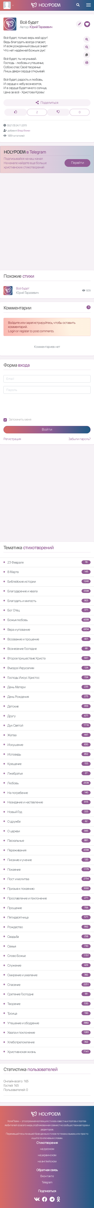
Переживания (47, 850)
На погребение (47, 793)
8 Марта (47, 572)
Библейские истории (47, 581)
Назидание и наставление (47, 802)
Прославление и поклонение (47, 898)
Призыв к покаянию (47, 889)
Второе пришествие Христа (47, 658)
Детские (47, 706)
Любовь (47, 783)
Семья (47, 946)
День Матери (47, 687)
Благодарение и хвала (47, 591)
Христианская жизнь (47, 1052)
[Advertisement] (47, 223)
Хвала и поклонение (47, 1032)
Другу (47, 716)
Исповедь (47, 754)
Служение (47, 965)
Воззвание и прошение (47, 639)
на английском (47, 1161)
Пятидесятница (47, 917)
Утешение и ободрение (47, 1023)
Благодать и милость (47, 601)
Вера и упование (47, 629)
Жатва (47, 735)
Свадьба (47, 937)
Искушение (47, 745)
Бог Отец (47, 610)
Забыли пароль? (79, 439)
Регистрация (12, 439)
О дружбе (47, 821)
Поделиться (47, 102)
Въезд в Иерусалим (47, 668)
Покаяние (47, 869)
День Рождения (47, 697)
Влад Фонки (23, 130)
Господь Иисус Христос (47, 678)
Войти (47, 429)
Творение (47, 1004)
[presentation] (36, 405)
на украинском (47, 1155)
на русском (47, 1149)
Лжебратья (47, 773)
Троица (47, 1013)
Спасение (47, 985)
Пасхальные (47, 841)
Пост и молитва (47, 879)
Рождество (47, 927)
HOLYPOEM (14, 152)
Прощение (47, 908)
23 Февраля (47, 562)
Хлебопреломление (47, 1042)
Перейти (77, 162)
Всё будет (22, 288)
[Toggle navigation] (88, 5)
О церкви (47, 831)
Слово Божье (47, 956)
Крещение (47, 764)
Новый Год (47, 812)
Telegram (47, 1182)
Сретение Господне (47, 994)
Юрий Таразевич (40, 27)
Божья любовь (47, 620)
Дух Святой (47, 725)
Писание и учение (47, 860)
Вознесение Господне (47, 649)
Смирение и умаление (47, 975)
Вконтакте (47, 1176)
